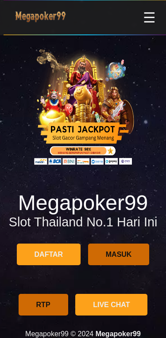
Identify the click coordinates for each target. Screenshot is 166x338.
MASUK (119, 254)
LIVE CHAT (111, 304)
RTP (43, 304)
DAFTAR (49, 254)
